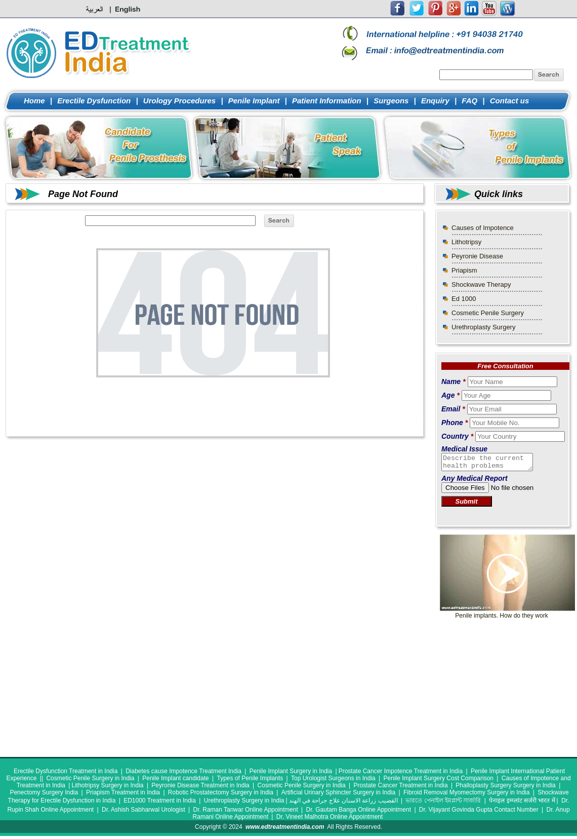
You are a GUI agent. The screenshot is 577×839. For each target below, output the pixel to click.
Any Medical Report (474, 481)
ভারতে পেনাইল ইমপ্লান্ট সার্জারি (443, 803)
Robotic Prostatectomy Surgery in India (220, 795)
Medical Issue (464, 449)
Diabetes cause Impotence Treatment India (183, 774)
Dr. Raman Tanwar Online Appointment (245, 812)
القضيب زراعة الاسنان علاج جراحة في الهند (343, 803)
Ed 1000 (463, 298)
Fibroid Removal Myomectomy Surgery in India (466, 795)
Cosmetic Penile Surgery (487, 313)
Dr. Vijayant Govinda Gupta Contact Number (479, 812)
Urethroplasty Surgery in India (244, 803)
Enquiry (435, 100)
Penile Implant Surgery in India (291, 774)
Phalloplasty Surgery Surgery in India (505, 788)
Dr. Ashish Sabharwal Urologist (143, 812)
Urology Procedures (180, 100)
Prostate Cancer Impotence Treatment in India (401, 774)
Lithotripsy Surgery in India (107, 788)
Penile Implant (254, 100)
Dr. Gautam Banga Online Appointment (358, 812)
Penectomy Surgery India (44, 795)
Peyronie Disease (477, 256)
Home (34, 100)
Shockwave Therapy (481, 284)
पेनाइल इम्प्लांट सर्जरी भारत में (522, 803)
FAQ (469, 100)
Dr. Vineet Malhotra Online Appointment (329, 819)
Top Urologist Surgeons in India (333, 781)
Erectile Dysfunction (94, 100)
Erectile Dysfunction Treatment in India (65, 774)
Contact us (509, 100)
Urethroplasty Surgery (483, 327)
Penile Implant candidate (175, 781)
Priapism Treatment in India (123, 795)
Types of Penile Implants (250, 781)
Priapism (464, 270)
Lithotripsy (466, 242)
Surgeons (391, 100)
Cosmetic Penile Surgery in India (90, 781)
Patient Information (326, 100)
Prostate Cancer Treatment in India (400, 788)
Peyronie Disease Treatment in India (200, 788)
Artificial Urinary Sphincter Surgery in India (338, 795)
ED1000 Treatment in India (159, 803)
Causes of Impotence (482, 228)
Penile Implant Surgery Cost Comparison (438, 781)
